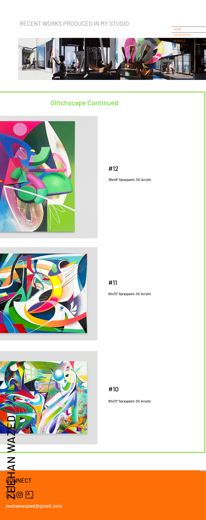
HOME (177, 30)
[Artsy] (29, 495)
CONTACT (179, 58)
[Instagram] (19, 495)
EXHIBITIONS (182, 35)
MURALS (179, 41)
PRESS (178, 47)
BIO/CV (178, 53)
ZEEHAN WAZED (10, 457)
